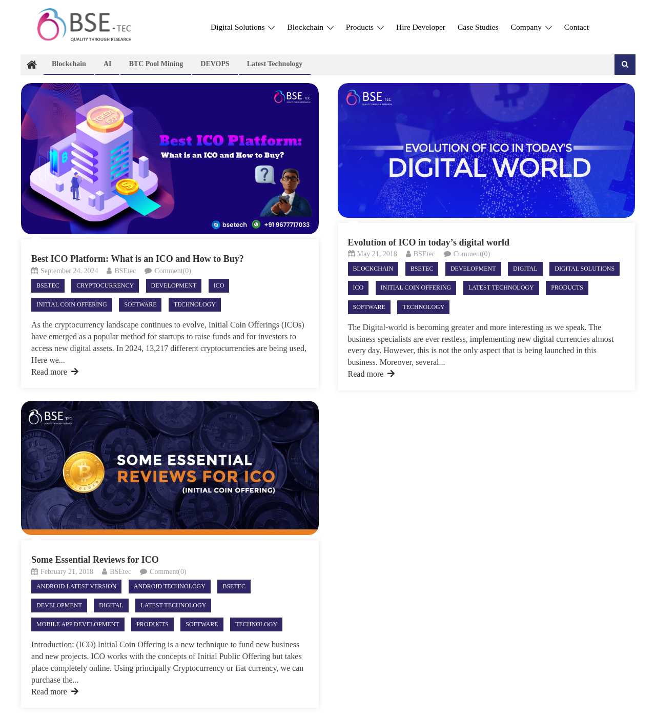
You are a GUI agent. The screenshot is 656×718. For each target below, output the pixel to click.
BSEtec (125, 271)
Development (174, 285)
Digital (525, 268)
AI (108, 64)
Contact (576, 27)
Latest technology (275, 64)
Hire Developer (420, 27)
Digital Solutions (243, 27)
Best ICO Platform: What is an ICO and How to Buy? (137, 259)
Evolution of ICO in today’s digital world (428, 242)
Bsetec (47, 285)
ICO (219, 285)
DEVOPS (215, 64)
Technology (195, 304)
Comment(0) (172, 271)
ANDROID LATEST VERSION (76, 586)
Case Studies (478, 27)
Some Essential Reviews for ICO (95, 560)
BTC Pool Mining (156, 64)
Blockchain (310, 27)
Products (365, 27)
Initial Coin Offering (71, 304)
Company (531, 27)
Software (140, 304)
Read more (54, 371)
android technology (170, 586)
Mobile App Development (77, 624)
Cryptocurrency (105, 285)
